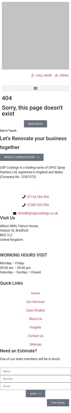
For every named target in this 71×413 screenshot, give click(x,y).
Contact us (35, 336)
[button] (35, 88)
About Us (35, 319)
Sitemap (36, 344)
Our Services (35, 302)
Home (35, 293)
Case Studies (35, 310)
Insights (35, 327)
